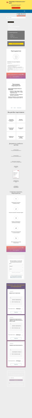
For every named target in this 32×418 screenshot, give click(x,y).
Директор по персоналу (14, 293)
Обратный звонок (21, 15)
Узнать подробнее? (16, 76)
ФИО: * (10, 263)
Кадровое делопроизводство (16, 345)
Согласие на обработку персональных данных (15, 384)
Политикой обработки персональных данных (16, 277)
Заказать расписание (16, 272)
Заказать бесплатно (15, 7)
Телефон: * (11, 266)
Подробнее (16, 312)
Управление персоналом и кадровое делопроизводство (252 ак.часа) (16, 320)
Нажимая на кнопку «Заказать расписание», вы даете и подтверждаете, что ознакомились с (16, 276)
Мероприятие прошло (16, 43)
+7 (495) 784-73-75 (21, 13)
